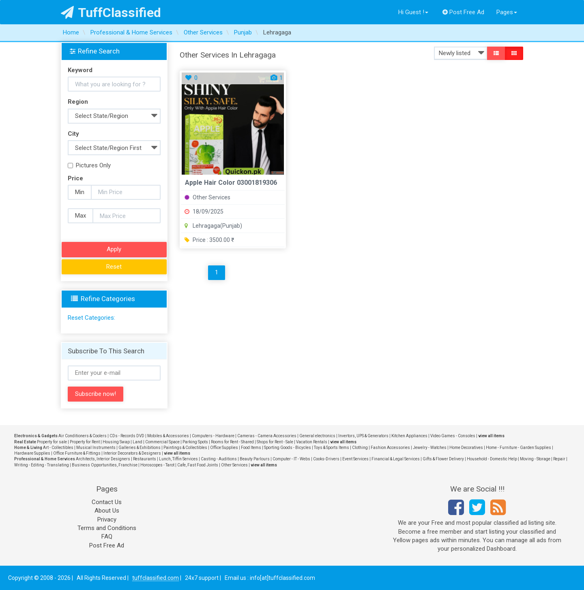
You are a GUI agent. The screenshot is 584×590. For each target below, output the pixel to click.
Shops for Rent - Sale (275, 442)
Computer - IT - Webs (291, 459)
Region (78, 101)
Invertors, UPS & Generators (363, 436)
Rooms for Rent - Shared (232, 442)
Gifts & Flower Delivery (443, 459)
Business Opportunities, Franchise (104, 465)
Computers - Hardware (213, 436)
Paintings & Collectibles (185, 447)
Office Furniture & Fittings (77, 453)
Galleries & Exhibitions (139, 447)
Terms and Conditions (106, 528)
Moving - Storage (535, 459)
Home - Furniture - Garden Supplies (518, 447)
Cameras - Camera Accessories (266, 436)
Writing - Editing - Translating (41, 465)
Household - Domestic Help (492, 459)
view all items (491, 436)
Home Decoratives (466, 447)
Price (75, 178)
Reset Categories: (91, 317)
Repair (559, 459)
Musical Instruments (96, 447)
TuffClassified (111, 12)
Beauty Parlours (255, 459)
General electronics (317, 436)
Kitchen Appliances (409, 436)
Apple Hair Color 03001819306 (231, 182)
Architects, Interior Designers (103, 459)
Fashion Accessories (390, 447)
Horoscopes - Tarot (157, 465)
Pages (506, 12)
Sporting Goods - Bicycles (287, 447)
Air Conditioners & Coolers (82, 436)
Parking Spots (195, 442)
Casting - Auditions (219, 459)
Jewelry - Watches (430, 447)
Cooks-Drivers (326, 459)
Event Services (355, 459)
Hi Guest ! (413, 12)
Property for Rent (85, 442)
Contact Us (107, 502)
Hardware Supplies (32, 453)
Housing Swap (116, 442)
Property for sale (52, 442)
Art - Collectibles (58, 447)
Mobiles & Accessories (168, 436)
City (73, 133)
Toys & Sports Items (331, 447)
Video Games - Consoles (452, 436)
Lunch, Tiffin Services (178, 459)
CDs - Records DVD (127, 436)
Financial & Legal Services (395, 459)
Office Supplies (224, 447)
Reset (114, 266)
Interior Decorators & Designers (132, 453)
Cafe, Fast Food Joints (197, 465)
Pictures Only (89, 165)
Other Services (207, 197)
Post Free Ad (463, 12)
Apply (114, 249)
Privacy (106, 519)
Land (137, 442)
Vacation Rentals (311, 442)
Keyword (80, 70)
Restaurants (144, 459)
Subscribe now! (95, 394)
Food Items (251, 447)
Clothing (360, 447)
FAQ (106, 536)
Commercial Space (162, 442)
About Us (106, 510)
